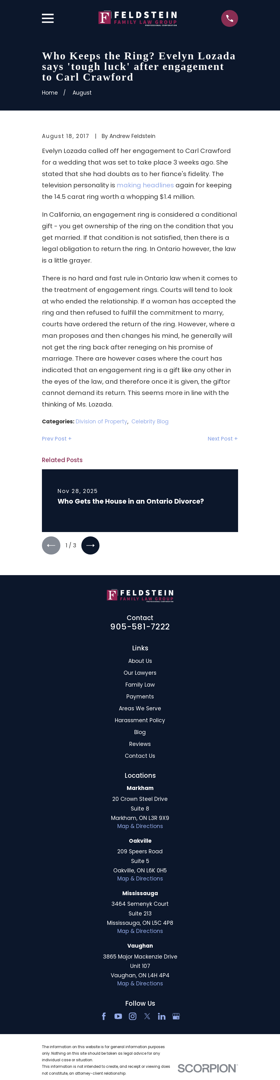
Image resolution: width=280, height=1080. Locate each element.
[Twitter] (147, 1017)
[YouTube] (118, 1017)
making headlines (145, 185)
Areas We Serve (140, 709)
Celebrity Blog (150, 421)
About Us (140, 662)
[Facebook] (104, 1017)
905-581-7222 (140, 627)
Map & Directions (140, 827)
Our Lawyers (140, 674)
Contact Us (140, 757)
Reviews (140, 745)
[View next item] (92, 545)
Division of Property (101, 421)
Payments (140, 697)
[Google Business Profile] (176, 1017)
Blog (140, 733)
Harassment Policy (140, 721)
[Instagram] (132, 1017)
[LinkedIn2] (161, 1017)
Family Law (140, 685)
